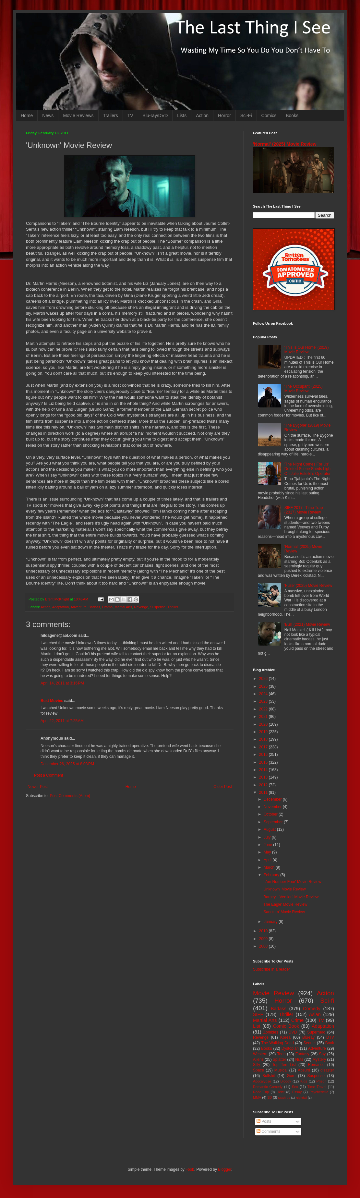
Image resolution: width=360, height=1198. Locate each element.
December (273, 799)
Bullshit (268, 1075)
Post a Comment (48, 775)
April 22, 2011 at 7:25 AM (62, 721)
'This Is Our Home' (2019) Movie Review (306, 349)
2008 (264, 946)
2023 (264, 701)
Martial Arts (123, 607)
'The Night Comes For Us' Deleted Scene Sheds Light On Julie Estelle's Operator (307, 469)
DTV (330, 1037)
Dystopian (290, 1048)
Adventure (79, 607)
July (268, 837)
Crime (297, 1020)
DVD (293, 1032)
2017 (264, 747)
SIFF (258, 1014)
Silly (256, 1064)
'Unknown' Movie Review (284, 889)
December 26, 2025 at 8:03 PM (67, 764)
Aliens (258, 1059)
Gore (291, 1075)
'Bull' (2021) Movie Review (307, 624)
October (271, 814)
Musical (281, 1070)
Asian (315, 1014)
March (270, 867)
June (268, 844)
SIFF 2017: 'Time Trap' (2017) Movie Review (304, 509)
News (48, 115)
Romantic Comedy (267, 1087)
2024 (264, 694)
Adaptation (60, 607)
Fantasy (302, 1054)
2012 (264, 785)
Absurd (304, 1070)
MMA (257, 1097)
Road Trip (261, 1092)
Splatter (279, 1059)
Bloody (285, 1081)
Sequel (309, 1043)
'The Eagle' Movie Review (285, 904)
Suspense (158, 607)
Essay (297, 1092)
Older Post (222, 786)
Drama (107, 607)
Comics (269, 115)
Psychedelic (318, 1092)
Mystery (319, 1059)
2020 (264, 724)
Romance (316, 1064)
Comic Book (286, 1026)
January (271, 921)
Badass (94, 607)
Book (329, 1043)
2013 (264, 777)
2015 (264, 762)
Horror (224, 115)
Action (202, 115)
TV (130, 115)
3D (269, 1097)
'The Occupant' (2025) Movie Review (303, 388)
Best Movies (52, 700)
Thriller (172, 607)
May (268, 852)
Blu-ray (308, 1037)
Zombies (270, 1032)
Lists (181, 115)
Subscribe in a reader (271, 969)
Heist (281, 1092)
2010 (264, 931)
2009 (264, 939)
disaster (327, 1070)
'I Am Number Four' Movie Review (292, 881)
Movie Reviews (78, 115)
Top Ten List (284, 1064)
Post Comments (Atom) (70, 795)
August (270, 829)
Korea (285, 1037)
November (273, 807)
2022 (264, 709)
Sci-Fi (246, 115)
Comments (268, 1131)
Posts (264, 1121)
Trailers (110, 115)
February (272, 875)
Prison (322, 1081)
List (256, 1026)
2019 (264, 732)
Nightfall (301, 1097)
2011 (264, 792)
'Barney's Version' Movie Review (290, 897)
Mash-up (284, 1097)
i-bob (190, 1169)
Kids (303, 1081)
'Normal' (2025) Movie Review (284, 144)
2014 (264, 770)
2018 (264, 739)
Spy (322, 1054)
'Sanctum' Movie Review (284, 912)
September (274, 822)
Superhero (316, 1032)
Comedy (311, 1008)
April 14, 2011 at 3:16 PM (62, 683)
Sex (295, 1087)
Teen (281, 1054)
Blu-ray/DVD (155, 115)
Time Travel (316, 1087)
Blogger (224, 1169)
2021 (264, 716)
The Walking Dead (277, 1043)
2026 (264, 678)
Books (292, 115)
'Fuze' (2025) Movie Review (308, 585)
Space (258, 1070)
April (268, 860)
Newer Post (38, 786)
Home (27, 115)
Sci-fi (327, 1000)
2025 (264, 686)
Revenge (141, 607)
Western (260, 1054)
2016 (264, 754)
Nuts (299, 1059)
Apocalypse (262, 1081)
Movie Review (273, 993)
